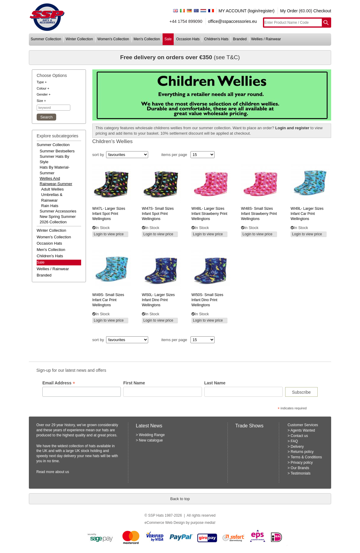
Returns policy (302, 452)
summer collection (46, 39)
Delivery (297, 447)
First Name (134, 382)
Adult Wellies (52, 189)
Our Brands (300, 468)
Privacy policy (302, 462)
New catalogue (151, 440)
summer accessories (58, 211)
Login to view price (109, 234)
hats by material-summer (55, 170)
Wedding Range (152, 435)
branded (239, 39)
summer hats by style (54, 159)
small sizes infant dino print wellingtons (207, 300)
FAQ (294, 441)
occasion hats (188, 39)
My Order (288, 10)
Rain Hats (49, 205)
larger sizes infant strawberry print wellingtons (209, 213)
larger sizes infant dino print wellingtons (158, 300)
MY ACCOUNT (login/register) (246, 10)
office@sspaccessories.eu (232, 21)
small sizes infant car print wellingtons (108, 300)
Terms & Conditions (306, 457)
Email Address (58, 383)
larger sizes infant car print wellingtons (307, 213)
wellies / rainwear (266, 39)
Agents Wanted (303, 430)
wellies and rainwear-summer (56, 181)
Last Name (215, 382)
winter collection (79, 39)
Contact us (299, 436)
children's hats (216, 39)
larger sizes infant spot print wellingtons (108, 213)
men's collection (147, 39)
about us (62, 472)
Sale (40, 262)
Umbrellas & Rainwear (52, 197)
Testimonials (300, 473)
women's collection (113, 39)
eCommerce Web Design (165, 523)
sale (168, 39)
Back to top (180, 498)
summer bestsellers (57, 151)
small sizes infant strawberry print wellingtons (259, 213)
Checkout (322, 10)
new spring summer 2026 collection (58, 219)
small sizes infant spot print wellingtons (158, 213)
